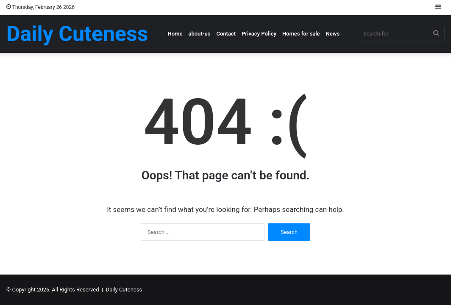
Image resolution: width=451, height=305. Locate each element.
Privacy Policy (259, 33)
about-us (199, 33)
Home (175, 33)
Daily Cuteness (124, 289)
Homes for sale (301, 33)
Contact (226, 33)
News (333, 33)
